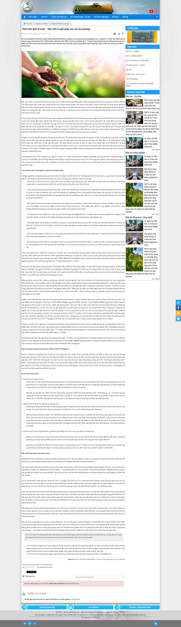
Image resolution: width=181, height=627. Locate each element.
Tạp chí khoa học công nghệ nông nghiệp (140, 85)
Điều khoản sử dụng (107, 615)
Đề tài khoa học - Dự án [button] (80, 18)
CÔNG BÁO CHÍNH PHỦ (47, 607)
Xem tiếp (155, 150)
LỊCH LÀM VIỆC (94, 607)
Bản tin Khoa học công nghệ (139, 217)
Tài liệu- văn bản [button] (102, 18)
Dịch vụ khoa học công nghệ (137, 61)
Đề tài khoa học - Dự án (135, 65)
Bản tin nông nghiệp (135, 152)
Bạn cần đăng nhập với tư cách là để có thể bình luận (51, 583)
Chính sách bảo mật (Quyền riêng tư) (131, 615)
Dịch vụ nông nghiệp (134, 56)
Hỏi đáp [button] (116, 18)
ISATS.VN (96, 617)
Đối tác (129, 70)
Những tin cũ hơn (37, 593)
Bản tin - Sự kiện (132, 51)
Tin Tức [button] (45, 18)
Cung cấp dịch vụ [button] (59, 18)
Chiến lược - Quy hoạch (135, 74)
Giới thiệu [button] (33, 18)
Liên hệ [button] (125, 17)
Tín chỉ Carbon (132, 79)
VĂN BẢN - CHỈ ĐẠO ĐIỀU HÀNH (139, 607)
